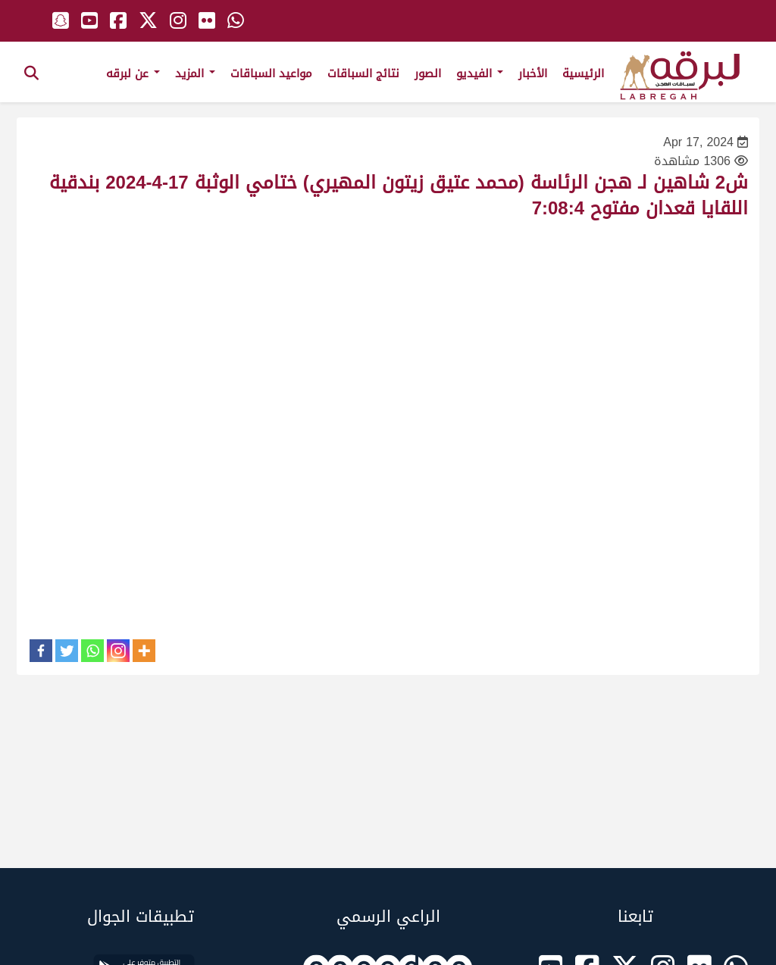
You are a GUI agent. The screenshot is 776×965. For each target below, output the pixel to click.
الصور (428, 73)
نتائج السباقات (363, 73)
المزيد (195, 73)
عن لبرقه (133, 73)
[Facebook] (41, 650)
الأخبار (532, 73)
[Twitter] (66, 650)
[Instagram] (118, 650)
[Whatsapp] (92, 650)
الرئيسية (583, 73)
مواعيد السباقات (271, 73)
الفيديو (479, 73)
